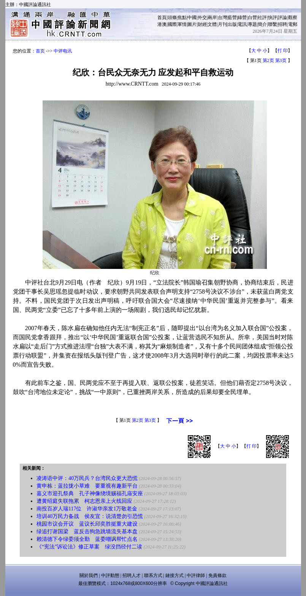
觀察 (292, 17)
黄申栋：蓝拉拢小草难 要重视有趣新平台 (87, 486)
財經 (202, 24)
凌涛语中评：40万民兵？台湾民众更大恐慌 (87, 478)
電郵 (292, 24)
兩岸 (212, 17)
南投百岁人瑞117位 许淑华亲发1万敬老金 (86, 509)
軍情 (182, 24)
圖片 (192, 24)
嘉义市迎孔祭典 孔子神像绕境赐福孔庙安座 (89, 493)
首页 (40, 51)
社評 (262, 17)
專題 (252, 24)
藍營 (232, 17)
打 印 (282, 50)
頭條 (172, 17)
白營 (252, 17)
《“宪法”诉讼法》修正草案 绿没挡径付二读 (89, 547)
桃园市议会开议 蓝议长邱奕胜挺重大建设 (87, 524)
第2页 (268, 60)
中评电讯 (63, 51)
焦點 (182, 17)
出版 (232, 24)
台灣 (222, 17)
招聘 (282, 24)
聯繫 (272, 24)
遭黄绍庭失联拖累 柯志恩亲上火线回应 (84, 501)
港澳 (161, 24)
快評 (272, 17)
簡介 (262, 24)
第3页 (281, 60)
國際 (172, 24)
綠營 (242, 17)
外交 (202, 17)
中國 (192, 17)
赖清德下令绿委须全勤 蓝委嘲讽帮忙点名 (87, 539)
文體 (212, 24)
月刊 (222, 24)
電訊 (242, 24)
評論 (282, 17)
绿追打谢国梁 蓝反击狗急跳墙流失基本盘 (87, 531)
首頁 (161, 17)
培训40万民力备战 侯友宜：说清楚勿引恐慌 (89, 516)
